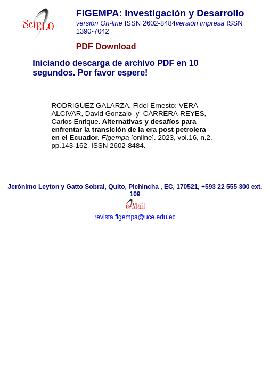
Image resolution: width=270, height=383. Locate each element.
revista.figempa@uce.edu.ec (134, 217)
